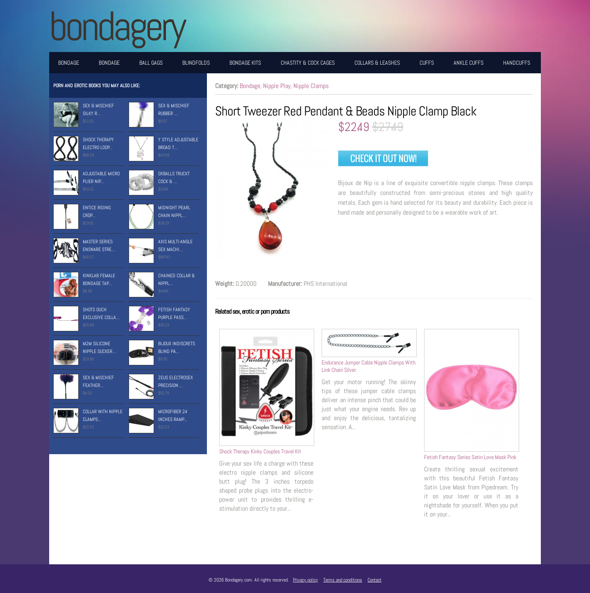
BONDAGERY (116, 26)
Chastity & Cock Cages (308, 62)
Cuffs (427, 62)
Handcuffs (516, 62)
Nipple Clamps (311, 85)
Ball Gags (151, 62)
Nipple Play (276, 85)
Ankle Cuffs (468, 62)
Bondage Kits (245, 62)
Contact (374, 580)
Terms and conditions (342, 580)
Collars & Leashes (377, 62)
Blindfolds (196, 62)
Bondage (68, 62)
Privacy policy (305, 580)
